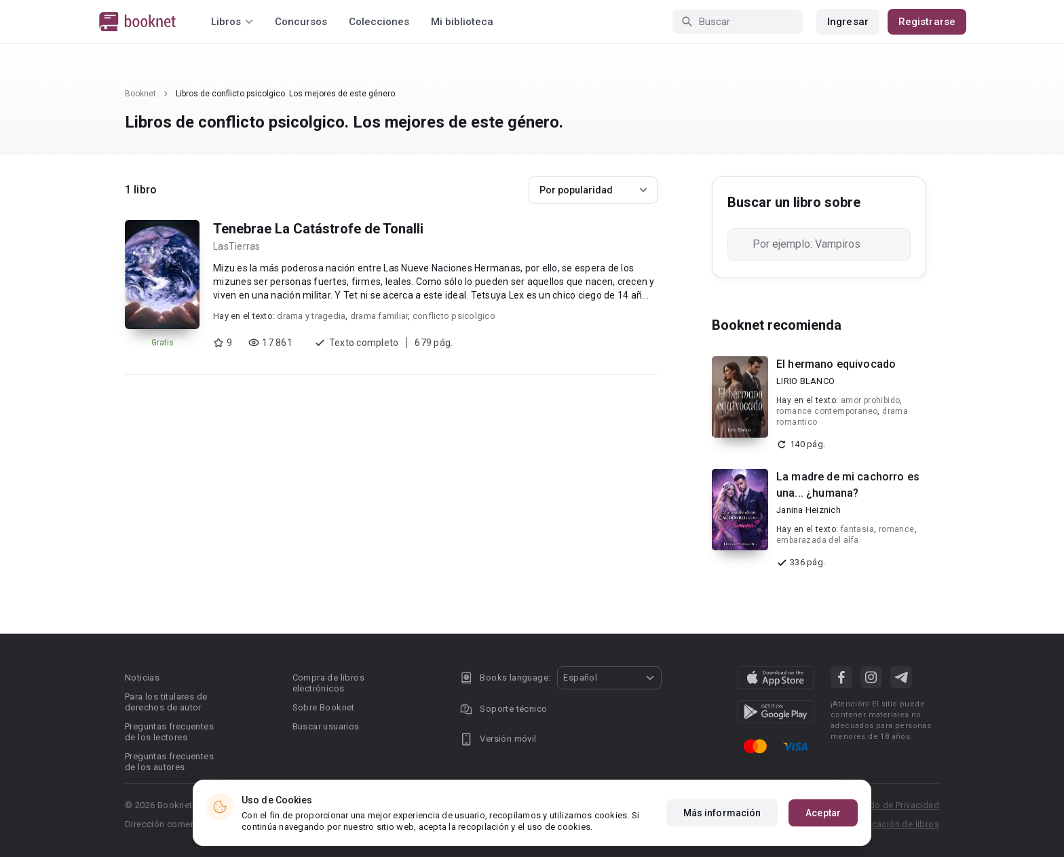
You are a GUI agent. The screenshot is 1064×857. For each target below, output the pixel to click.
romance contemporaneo (826, 411)
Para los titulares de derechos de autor (166, 701)
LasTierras (237, 246)
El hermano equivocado (836, 364)
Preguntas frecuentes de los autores (169, 761)
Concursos (301, 22)
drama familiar (379, 316)
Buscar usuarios (326, 726)
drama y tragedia (311, 316)
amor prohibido (870, 400)
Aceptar (823, 812)
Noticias (142, 677)
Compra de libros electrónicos (328, 682)
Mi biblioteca (462, 22)
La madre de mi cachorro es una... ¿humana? (847, 484)
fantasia (857, 529)
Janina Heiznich (808, 510)
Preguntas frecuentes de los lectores (169, 731)
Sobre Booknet (323, 707)
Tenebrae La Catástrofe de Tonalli (318, 229)
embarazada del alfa (817, 540)
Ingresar (848, 22)
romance (897, 529)
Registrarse (926, 22)
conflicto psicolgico (454, 316)
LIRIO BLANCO (805, 381)
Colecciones (379, 22)
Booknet (140, 93)
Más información (722, 812)
